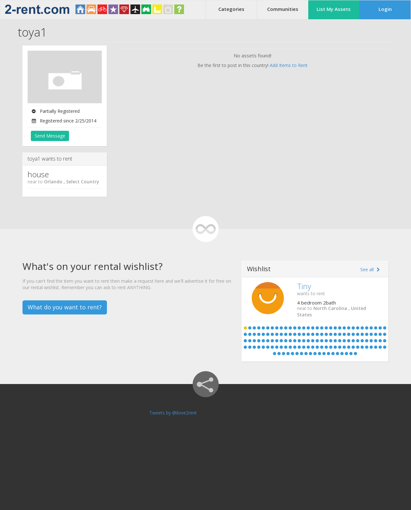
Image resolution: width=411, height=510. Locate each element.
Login (385, 9)
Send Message (50, 136)
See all (370, 269)
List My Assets (334, 9)
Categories (231, 9)
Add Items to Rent (289, 65)
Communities (282, 9)
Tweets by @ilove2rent (173, 413)
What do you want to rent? (65, 307)
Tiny (304, 286)
